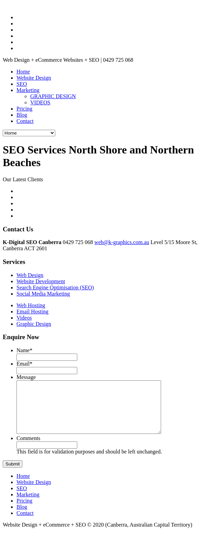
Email (24, 364)
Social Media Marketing (43, 294)
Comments (28, 448)
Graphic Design (33, 324)
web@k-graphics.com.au (121, 242)
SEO (21, 84)
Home (23, 71)
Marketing (27, 90)
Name (24, 350)
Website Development (40, 281)
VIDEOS (40, 102)
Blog (21, 115)
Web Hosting (30, 305)
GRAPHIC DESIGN (53, 96)
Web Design (29, 275)
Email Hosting (32, 311)
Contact (25, 121)
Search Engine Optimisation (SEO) (55, 287)
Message (26, 377)
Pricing (24, 109)
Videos (24, 318)
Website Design (33, 78)
